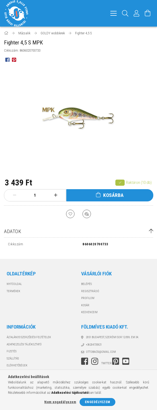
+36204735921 (94, 344)
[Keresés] (125, 13)
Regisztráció (90, 291)
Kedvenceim (89, 312)
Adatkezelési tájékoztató (24, 344)
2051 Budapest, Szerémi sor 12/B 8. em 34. (112, 337)
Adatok (12, 231)
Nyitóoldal (14, 284)
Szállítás (13, 358)
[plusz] (55, 195)
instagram (94, 361)
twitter (106, 363)
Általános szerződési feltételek (29, 337)
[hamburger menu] (113, 13)
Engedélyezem (97, 402)
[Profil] (136, 13)
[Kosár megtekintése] (147, 13)
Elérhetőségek (17, 365)
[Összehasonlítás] (86, 214)
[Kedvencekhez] (70, 214)
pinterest (115, 361)
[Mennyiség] (35, 195)
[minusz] (14, 195)
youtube (125, 361)
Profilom (87, 298)
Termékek (13, 291)
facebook (84, 361)
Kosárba (113, 195)
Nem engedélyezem (60, 402)
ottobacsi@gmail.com (101, 352)
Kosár (85, 305)
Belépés (86, 284)
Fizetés (11, 351)
